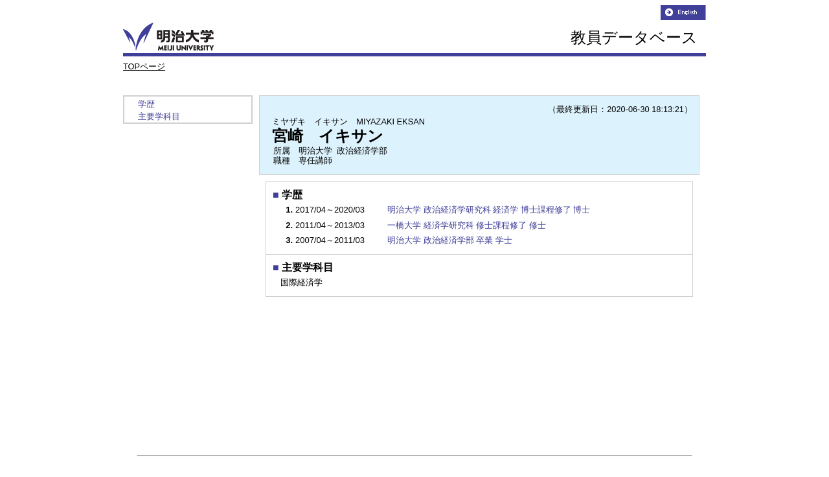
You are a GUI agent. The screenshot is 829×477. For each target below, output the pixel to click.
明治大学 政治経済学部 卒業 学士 (449, 240)
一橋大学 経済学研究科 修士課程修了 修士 (466, 225)
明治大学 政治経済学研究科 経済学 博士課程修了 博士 (488, 210)
